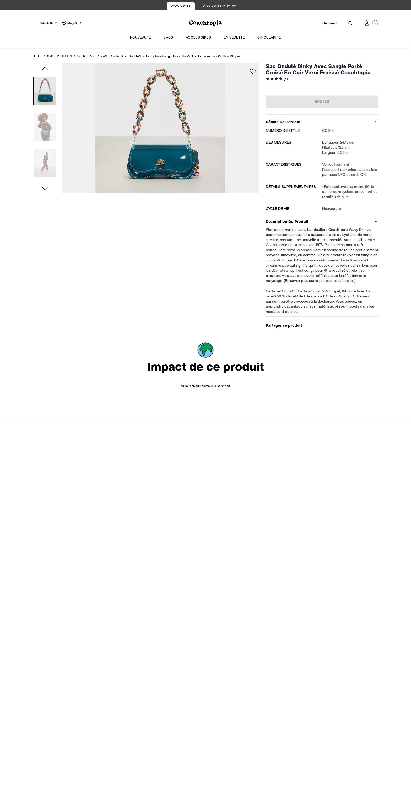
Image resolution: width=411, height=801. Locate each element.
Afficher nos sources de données (205, 386)
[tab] (181, 6)
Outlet (37, 56)
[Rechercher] (329, 23)
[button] (45, 92)
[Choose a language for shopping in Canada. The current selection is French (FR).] (46, 23)
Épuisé (322, 101)
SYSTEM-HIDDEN (59, 56)
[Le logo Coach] (205, 23)
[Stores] (71, 23)
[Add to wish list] (253, 71)
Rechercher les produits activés (100, 56)
